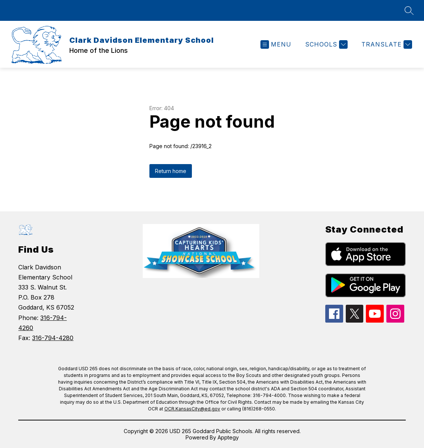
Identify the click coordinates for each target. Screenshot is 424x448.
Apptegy (228, 437)
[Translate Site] (386, 44)
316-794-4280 (52, 338)
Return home (170, 171)
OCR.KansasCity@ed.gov (192, 409)
